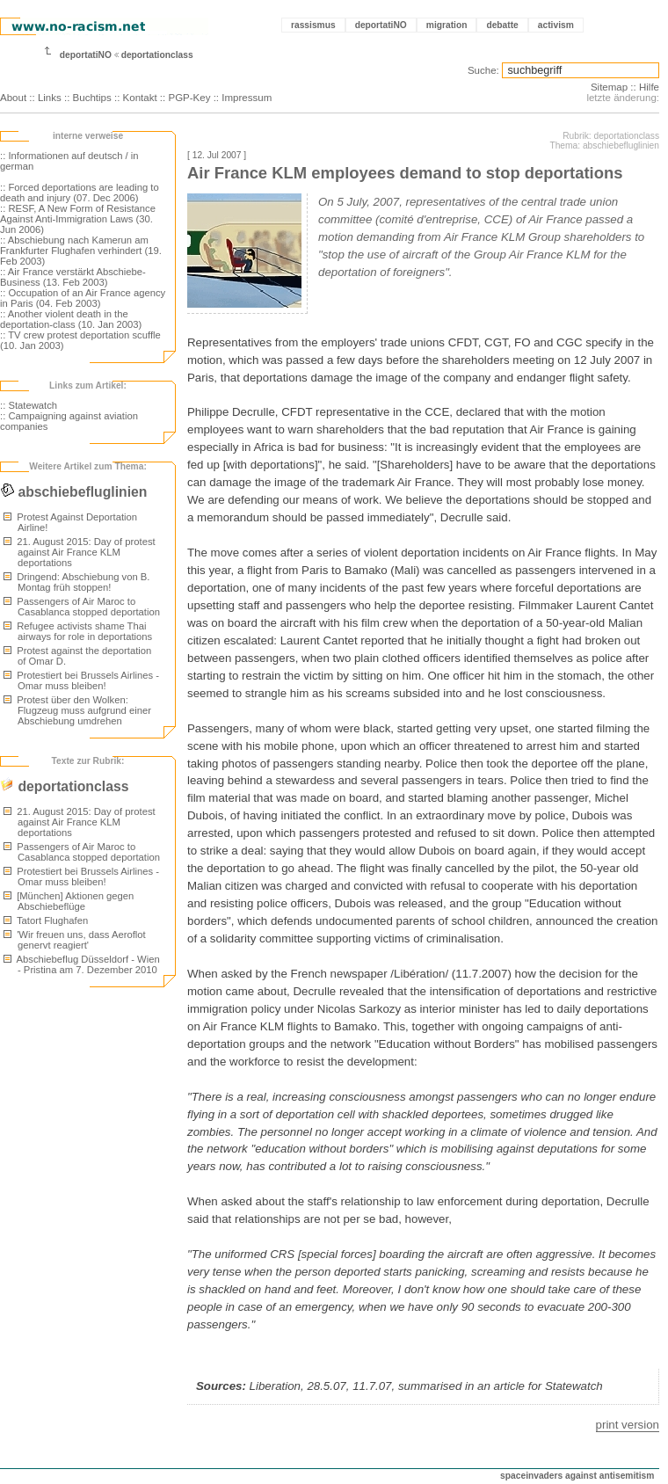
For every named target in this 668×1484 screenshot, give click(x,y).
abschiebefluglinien (73, 491)
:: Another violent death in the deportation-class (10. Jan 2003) (71, 319)
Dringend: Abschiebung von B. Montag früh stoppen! (76, 582)
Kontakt (140, 97)
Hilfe (649, 87)
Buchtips (92, 97)
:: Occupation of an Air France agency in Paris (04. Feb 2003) (82, 298)
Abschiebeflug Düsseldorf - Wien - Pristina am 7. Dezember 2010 (82, 964)
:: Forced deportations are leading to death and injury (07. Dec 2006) (79, 192)
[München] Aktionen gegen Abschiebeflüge (69, 901)
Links (50, 97)
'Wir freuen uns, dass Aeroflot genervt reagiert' (75, 939)
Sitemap (609, 87)
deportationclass (157, 55)
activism (556, 25)
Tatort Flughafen (46, 920)
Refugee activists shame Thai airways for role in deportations (78, 631)
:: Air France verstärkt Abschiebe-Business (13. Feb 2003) (73, 276)
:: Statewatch (28, 405)
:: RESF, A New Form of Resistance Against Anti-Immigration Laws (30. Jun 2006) (78, 219)
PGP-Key (189, 97)
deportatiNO (381, 25)
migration (447, 25)
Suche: (483, 70)
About (13, 97)
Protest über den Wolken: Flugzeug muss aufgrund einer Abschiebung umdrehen (77, 710)
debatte (502, 25)
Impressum (246, 97)
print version (627, 1424)
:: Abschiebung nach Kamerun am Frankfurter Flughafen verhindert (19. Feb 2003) (81, 250)
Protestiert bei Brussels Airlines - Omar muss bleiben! (81, 680)
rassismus (313, 25)
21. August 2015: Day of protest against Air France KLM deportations (80, 552)
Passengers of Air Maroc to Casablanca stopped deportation (82, 606)
